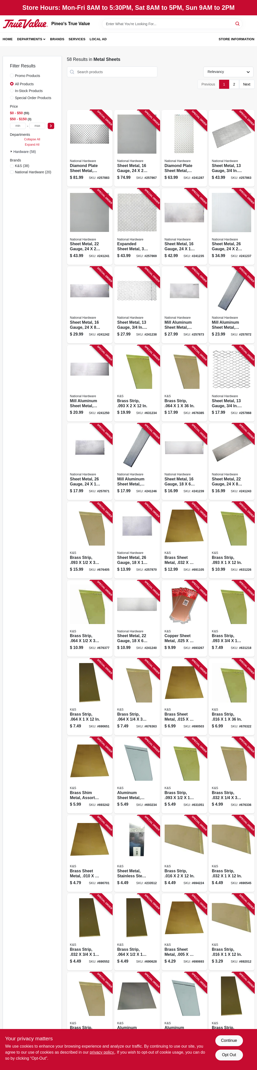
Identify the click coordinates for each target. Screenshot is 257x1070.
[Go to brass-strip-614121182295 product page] (137, 383)
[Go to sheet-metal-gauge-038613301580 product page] (90, 226)
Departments (29, 39)
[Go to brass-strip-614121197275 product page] (137, 697)
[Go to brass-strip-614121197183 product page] (231, 775)
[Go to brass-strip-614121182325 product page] (231, 932)
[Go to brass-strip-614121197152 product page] (231, 697)
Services (77, 39)
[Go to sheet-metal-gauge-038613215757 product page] (184, 226)
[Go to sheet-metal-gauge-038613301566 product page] (137, 148)
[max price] (37, 126)
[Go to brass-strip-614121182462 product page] (137, 932)
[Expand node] (12, 151)
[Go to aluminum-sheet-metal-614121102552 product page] (137, 1010)
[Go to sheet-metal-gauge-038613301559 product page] (184, 461)
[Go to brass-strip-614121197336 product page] (184, 383)
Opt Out (229, 1055)
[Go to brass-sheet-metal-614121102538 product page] (184, 540)
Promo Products (27, 75)
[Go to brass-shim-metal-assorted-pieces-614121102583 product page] (90, 775)
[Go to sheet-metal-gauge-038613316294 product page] (90, 461)
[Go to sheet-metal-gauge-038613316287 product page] (137, 540)
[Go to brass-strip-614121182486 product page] (90, 697)
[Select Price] (51, 126)
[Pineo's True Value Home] (25, 23)
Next (246, 84)
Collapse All (32, 139)
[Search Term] (172, 24)
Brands (57, 39)
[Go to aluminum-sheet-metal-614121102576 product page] (137, 775)
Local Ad (98, 39)
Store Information (236, 39)
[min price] (18, 126)
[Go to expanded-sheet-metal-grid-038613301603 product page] (137, 226)
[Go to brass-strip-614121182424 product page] (231, 853)
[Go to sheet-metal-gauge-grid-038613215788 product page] (231, 148)
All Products (24, 84)
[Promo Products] (12, 75)
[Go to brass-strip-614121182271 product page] (231, 618)
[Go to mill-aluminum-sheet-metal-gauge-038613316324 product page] (231, 305)
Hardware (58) (25, 152)
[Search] (237, 23)
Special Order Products (33, 98)
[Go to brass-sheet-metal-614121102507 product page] (184, 932)
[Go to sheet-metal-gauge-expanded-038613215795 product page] (137, 305)
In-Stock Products (29, 91)
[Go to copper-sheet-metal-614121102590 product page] (184, 618)
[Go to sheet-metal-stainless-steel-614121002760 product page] (137, 853)
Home (8, 39)
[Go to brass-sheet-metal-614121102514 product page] (90, 853)
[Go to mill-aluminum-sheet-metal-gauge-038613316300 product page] (137, 461)
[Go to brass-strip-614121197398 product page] (90, 540)
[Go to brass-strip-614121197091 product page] (90, 1010)
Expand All (32, 144)
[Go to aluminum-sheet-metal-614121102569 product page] (184, 1010)
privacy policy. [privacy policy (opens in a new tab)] (102, 1052)
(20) (33, 172)
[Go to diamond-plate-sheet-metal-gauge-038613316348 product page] (184, 148)
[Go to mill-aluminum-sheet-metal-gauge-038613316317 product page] (90, 383)
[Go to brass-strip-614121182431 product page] (90, 932)
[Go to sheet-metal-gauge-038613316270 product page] (231, 461)
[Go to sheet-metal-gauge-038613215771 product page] (231, 226)
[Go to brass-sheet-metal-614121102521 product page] (184, 697)
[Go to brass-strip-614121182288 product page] (231, 540)
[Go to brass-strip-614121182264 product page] (184, 775)
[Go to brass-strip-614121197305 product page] (90, 618)
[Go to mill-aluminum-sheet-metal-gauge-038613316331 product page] (184, 305)
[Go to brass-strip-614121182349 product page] (184, 853)
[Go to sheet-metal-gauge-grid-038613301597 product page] (231, 383)
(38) (22, 166)
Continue (229, 1040)
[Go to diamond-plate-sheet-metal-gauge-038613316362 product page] (90, 148)
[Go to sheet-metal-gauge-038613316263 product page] (90, 305)
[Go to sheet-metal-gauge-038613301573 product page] (137, 618)
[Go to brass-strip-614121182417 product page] (231, 1010)
